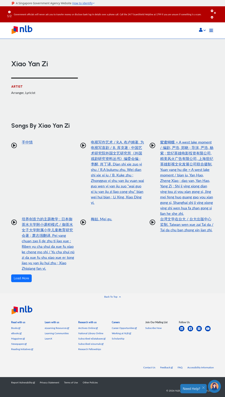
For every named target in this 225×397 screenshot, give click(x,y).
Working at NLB (121, 333)
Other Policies (90, 382)
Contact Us (149, 367)
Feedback (166, 367)
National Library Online (90, 333)
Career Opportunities (124, 328)
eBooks (16, 333)
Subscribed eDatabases (91, 338)
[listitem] (18, 323)
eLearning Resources (57, 328)
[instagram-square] (200, 331)
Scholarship (118, 338)
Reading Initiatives (22, 349)
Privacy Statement (49, 382)
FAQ (180, 367)
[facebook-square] (192, 331)
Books (15, 328)
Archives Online (88, 328)
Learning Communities (57, 333)
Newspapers (19, 343)
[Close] (219, 10)
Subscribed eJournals (90, 343)
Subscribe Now (153, 328)
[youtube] (209, 331)
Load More (21, 278)
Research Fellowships (89, 349)
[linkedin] (183, 331)
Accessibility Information (200, 367)
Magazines (18, 338)
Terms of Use (71, 382)
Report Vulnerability (23, 382)
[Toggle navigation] (211, 30)
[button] (202, 30)
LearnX (48, 338)
